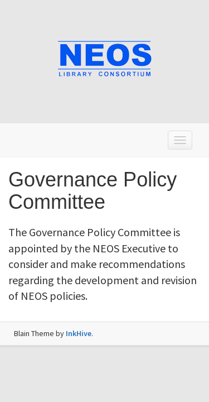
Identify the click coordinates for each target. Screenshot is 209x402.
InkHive (78, 333)
